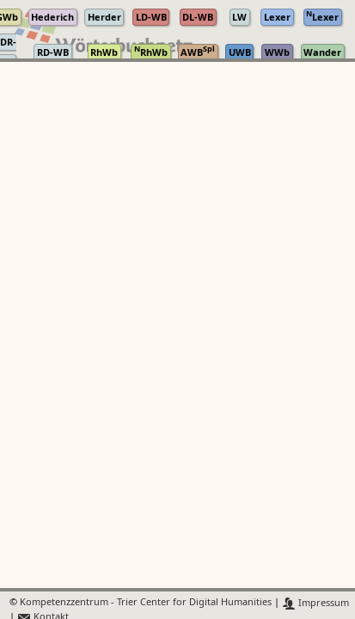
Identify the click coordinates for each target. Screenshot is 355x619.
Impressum (316, 603)
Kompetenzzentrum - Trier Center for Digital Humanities (146, 603)
